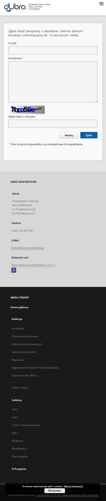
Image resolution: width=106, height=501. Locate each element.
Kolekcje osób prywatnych (27, 344)
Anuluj (69, 135)
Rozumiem (54, 490)
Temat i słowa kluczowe (26, 425)
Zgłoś (89, 135)
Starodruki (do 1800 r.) (25, 375)
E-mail (12, 43)
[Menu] (101, 3)
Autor (15, 417)
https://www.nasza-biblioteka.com (33, 265)
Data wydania (20, 456)
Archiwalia (18, 328)
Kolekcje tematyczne (24, 352)
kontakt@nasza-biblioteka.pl (27, 248)
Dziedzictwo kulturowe (25, 336)
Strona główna (20, 307)
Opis (14, 433)
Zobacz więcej (20, 387)
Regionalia (18, 360)
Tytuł (15, 409)
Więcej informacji (73, 486)
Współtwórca (19, 448)
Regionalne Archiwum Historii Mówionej (35, 367)
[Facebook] (13, 270)
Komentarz (15, 58)
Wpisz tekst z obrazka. (22, 116)
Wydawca (17, 440)
